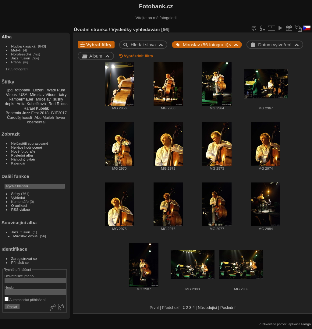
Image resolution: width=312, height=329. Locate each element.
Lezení (38, 90)
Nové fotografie (23, 151)
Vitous (11, 94)
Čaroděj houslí (19, 117)
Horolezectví (21, 54)
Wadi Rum (56, 90)
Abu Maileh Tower (49, 117)
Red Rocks (58, 103)
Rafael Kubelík (36, 108)
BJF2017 (59, 113)
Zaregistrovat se (24, 258)
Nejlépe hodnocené (26, 147)
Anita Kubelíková (31, 103)
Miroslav (43, 99)
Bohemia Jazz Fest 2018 (27, 113)
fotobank (22, 90)
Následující (207, 307)
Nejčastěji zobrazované (29, 143)
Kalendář (18, 163)
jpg (9, 90)
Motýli (16, 50)
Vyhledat (18, 198)
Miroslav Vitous (43, 94)
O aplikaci (19, 205)
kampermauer (21, 99)
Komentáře (20, 201)
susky (58, 99)
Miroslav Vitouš (25, 236)
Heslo (9, 287)
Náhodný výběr (23, 159)
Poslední (228, 307)
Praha (16, 62)
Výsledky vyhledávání (136, 29)
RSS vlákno (20, 209)
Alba (7, 36)
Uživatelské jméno (19, 276)
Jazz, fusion (20, 58)
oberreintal (36, 122)
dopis (9, 103)
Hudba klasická (23, 46)
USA (23, 94)
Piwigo (306, 324)
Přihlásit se (20, 262)
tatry (62, 94)
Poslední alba (22, 155)
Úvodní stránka (91, 29)
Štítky (15, 194)
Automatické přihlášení (25, 300)
